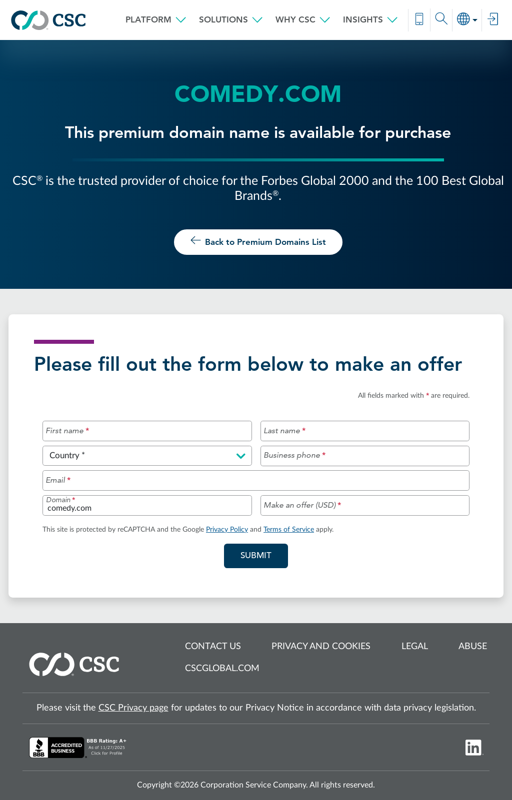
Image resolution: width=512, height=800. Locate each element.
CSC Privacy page (133, 708)
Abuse (472, 646)
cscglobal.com (222, 668)
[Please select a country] (147, 456)
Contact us (213, 646)
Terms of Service (289, 529)
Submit (264, 555)
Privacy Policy (227, 529)
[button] (155, 20)
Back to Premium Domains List (258, 241)
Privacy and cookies (321, 646)
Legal (415, 646)
